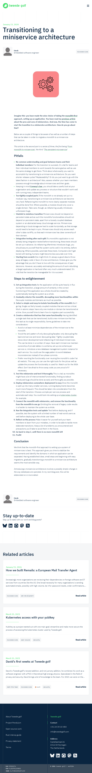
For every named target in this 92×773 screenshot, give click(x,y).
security (37, 640)
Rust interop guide (13, 735)
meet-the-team (12, 687)
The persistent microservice (54, 149)
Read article (81, 596)
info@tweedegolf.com (59, 731)
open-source (26, 640)
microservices (82, 52)
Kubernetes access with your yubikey (30, 617)
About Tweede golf (14, 716)
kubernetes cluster (68, 395)
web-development (27, 596)
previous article (68, 119)
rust (38, 687)
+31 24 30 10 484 (58, 727)
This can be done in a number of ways (34, 343)
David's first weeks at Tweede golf (28, 661)
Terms (8, 747)
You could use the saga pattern (43, 352)
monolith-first (71, 116)
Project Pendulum (13, 722)
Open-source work (14, 729)
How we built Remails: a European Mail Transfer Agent (41, 570)
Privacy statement (13, 741)
